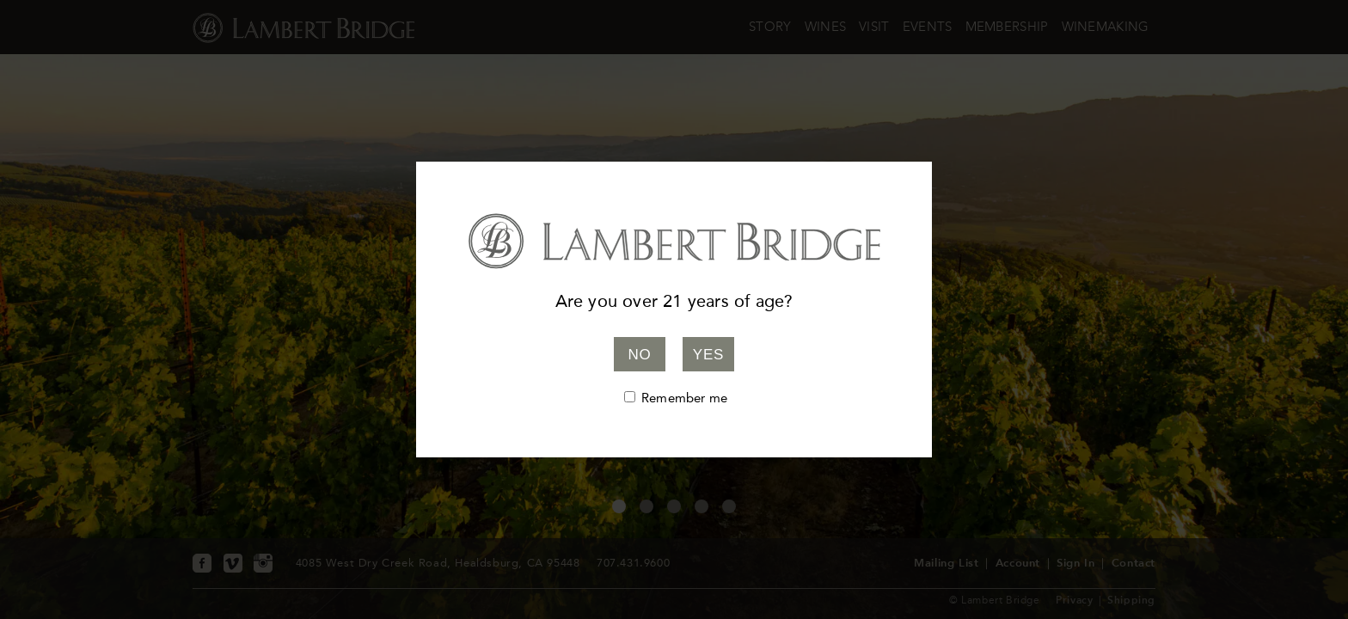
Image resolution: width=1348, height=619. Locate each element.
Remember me (684, 398)
